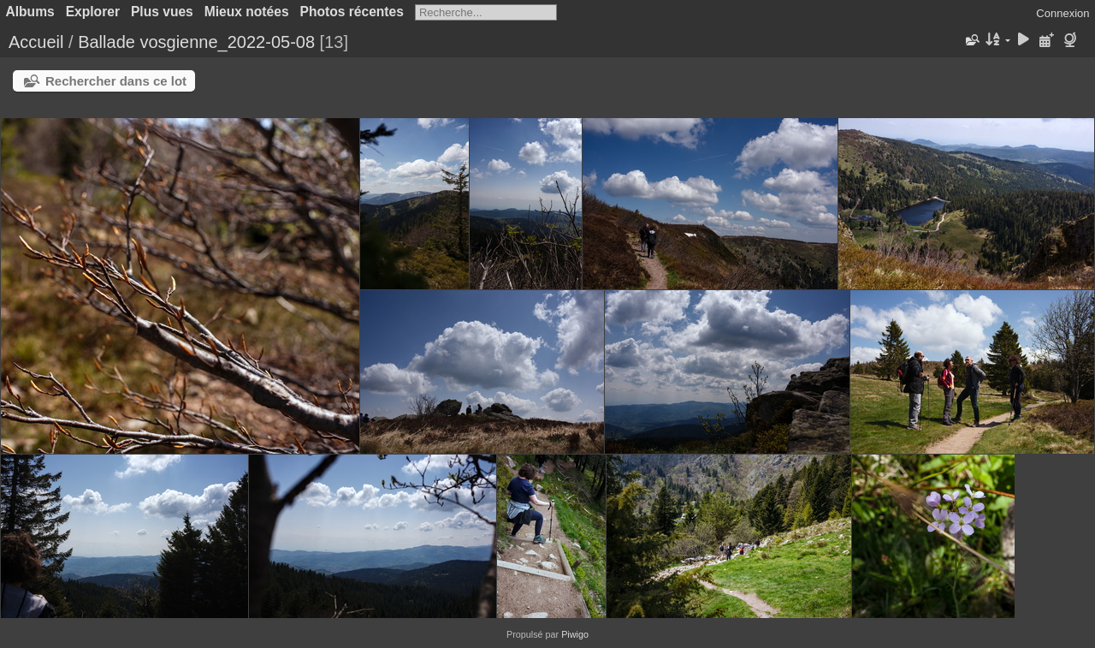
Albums (30, 11)
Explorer (93, 11)
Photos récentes (352, 11)
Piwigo (575, 634)
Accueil (36, 42)
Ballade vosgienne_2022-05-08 (196, 42)
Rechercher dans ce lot (115, 81)
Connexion (1062, 13)
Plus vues (162, 11)
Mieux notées (246, 11)
